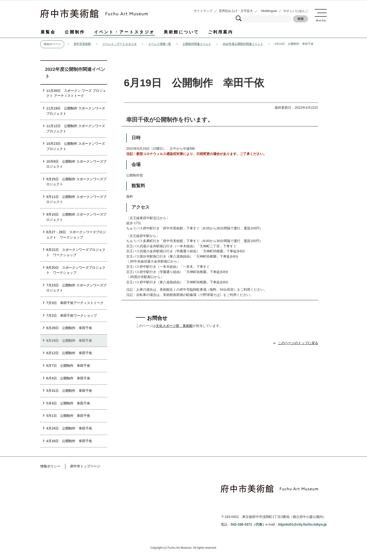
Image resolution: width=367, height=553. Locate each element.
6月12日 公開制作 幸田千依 (69, 353)
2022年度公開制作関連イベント (243, 43)
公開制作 (75, 32)
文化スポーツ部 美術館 (174, 326)
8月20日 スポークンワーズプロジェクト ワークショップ (75, 270)
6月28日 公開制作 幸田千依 (69, 328)
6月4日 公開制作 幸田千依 (68, 378)
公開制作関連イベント (197, 43)
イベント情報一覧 (159, 43)
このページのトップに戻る (298, 343)
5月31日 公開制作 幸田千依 (69, 391)
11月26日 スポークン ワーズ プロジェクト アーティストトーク (76, 93)
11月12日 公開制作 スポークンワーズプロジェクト (75, 128)
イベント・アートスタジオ (124, 32)
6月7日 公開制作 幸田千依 (68, 365)
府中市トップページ (85, 466)
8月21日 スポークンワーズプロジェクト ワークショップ (75, 252)
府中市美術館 (82, 43)
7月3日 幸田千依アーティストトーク (75, 303)
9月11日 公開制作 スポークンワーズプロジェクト (76, 199)
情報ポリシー (50, 466)
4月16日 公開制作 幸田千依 (69, 441)
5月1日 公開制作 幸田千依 (68, 416)
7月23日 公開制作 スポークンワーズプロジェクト (76, 287)
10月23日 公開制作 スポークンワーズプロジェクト (75, 146)
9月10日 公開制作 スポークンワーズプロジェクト (76, 217)
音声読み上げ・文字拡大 (236, 11)
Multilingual (269, 11)
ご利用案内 (220, 32)
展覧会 (48, 32)
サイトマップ (203, 11)
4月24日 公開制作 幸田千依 (69, 428)
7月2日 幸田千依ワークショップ (71, 315)
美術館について (181, 32)
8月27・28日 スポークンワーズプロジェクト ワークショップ (76, 234)
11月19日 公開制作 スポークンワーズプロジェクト (75, 110)
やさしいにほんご (295, 11)
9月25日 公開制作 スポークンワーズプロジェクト (76, 181)
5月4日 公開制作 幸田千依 (68, 403)
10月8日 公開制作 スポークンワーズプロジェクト (76, 164)
